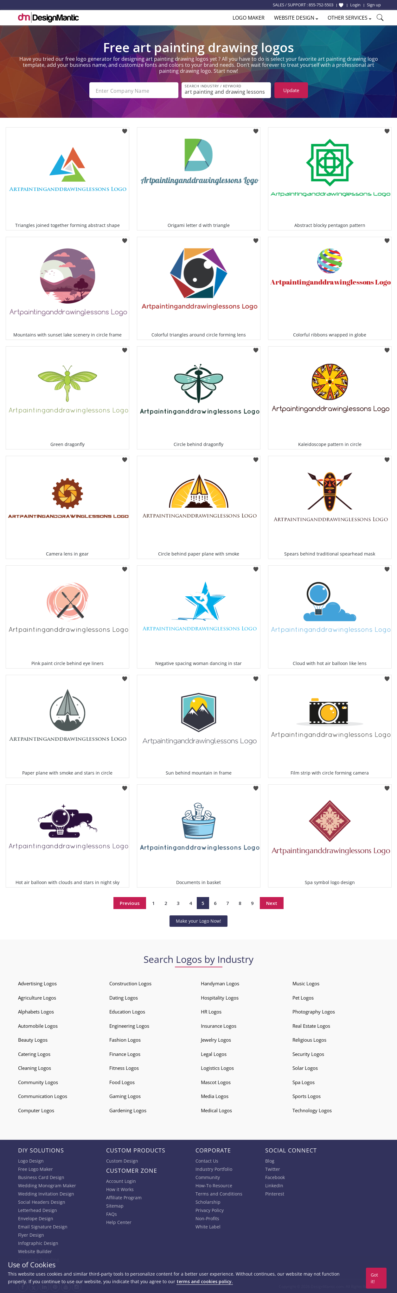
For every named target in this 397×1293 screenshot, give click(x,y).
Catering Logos (34, 1053)
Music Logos (305, 983)
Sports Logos (306, 1095)
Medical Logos (216, 1110)
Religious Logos (309, 1039)
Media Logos (214, 1095)
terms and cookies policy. (204, 1281)
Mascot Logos (216, 1081)
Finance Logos (124, 1053)
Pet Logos (303, 997)
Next (271, 902)
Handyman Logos (220, 983)
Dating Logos (123, 997)
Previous (130, 902)
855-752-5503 (321, 5)
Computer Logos (36, 1110)
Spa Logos (303, 1081)
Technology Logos (312, 1110)
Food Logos (122, 1081)
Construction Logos (130, 983)
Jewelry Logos (216, 1039)
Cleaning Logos (34, 1067)
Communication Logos (42, 1095)
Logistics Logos (217, 1067)
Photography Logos (313, 1011)
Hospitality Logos (220, 997)
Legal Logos (214, 1053)
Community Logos (38, 1081)
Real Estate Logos (311, 1025)
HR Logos (211, 1011)
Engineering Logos (129, 1025)
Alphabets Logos (36, 1011)
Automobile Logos (38, 1025)
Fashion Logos (125, 1039)
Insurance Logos (218, 1025)
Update (291, 90)
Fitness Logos (124, 1067)
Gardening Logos (127, 1110)
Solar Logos (305, 1067)
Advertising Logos (37, 983)
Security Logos (308, 1053)
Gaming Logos (125, 1095)
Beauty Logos (33, 1039)
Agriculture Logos (37, 997)
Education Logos (127, 1011)
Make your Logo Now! (198, 920)
